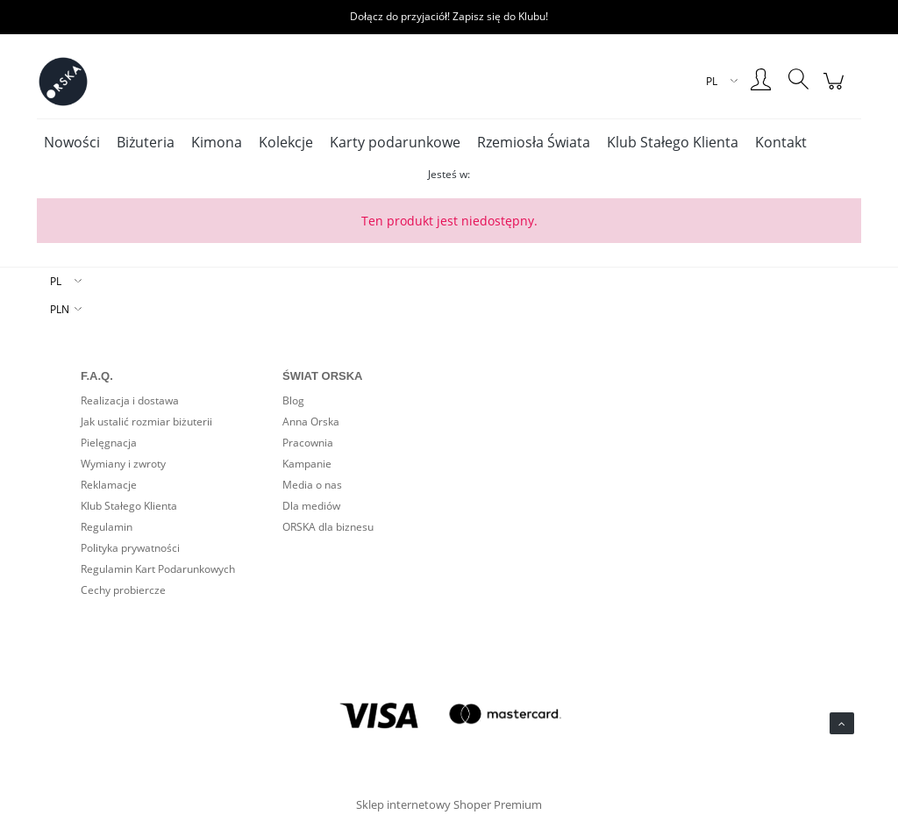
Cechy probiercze (123, 590)
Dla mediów (311, 505)
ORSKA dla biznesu (328, 526)
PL (55, 281)
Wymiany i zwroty (123, 463)
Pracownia (307, 442)
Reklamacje (109, 484)
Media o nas (312, 484)
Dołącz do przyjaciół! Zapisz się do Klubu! (449, 16)
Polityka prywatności (130, 547)
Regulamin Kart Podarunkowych (158, 568)
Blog (293, 400)
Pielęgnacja (109, 442)
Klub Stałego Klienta (129, 505)
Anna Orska (310, 421)
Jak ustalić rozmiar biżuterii (146, 421)
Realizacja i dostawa (130, 400)
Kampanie (306, 463)
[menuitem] (72, 142)
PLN (59, 309)
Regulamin (106, 526)
